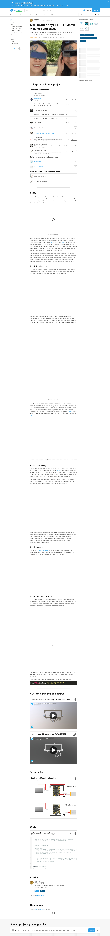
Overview (13, 20)
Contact (42, 891)
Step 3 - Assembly (16, 30)
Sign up (96, 10)
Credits (12, 41)
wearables (83, 41)
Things (12, 22)
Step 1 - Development (17, 26)
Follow (36, 891)
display (94, 38)
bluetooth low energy (86, 38)
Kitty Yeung (36, 19)
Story (12, 24)
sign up (41, 909)
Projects (13, 15)
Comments (14, 43)
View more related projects (86, 80)
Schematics (13, 37)
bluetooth (90, 35)
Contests (38, 15)
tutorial (63, 242)
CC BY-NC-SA (49, 21)
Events (46, 15)
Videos (53, 15)
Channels (23, 15)
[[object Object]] (84, 10)
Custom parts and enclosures (18, 35)
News (31, 15)
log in (35, 909)
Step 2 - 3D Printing (16, 28)
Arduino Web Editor (40, 167)
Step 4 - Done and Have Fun (18, 33)
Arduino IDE (37, 161)
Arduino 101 (37, 99)
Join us (61, 5)
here (51, 242)
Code (12, 39)
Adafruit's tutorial (43, 550)
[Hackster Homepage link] (16, 10)
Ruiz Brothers (40, 895)
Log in (89, 10)
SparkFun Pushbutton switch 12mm (44, 133)
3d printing (83, 35)
